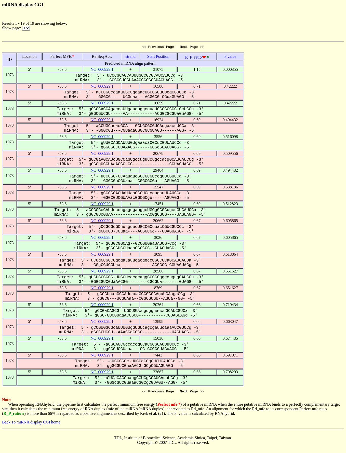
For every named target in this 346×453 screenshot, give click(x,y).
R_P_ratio (193, 58)
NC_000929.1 (101, 70)
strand (131, 57)
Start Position (158, 57)
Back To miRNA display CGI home (31, 423)
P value (230, 57)
